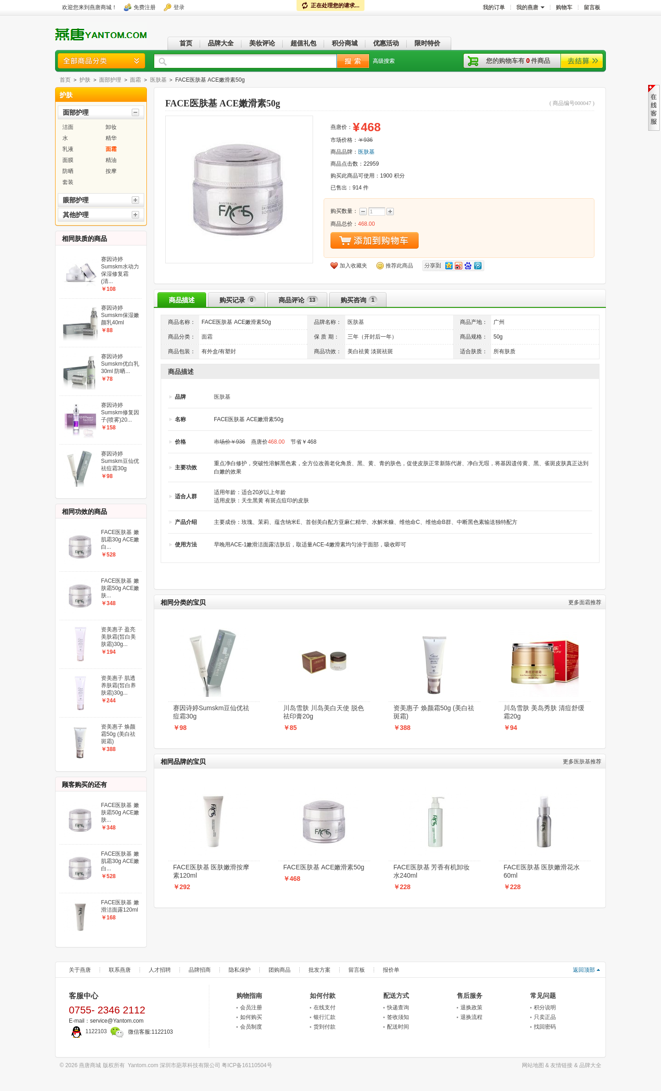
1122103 (88, 1031)
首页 (65, 80)
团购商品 (280, 970)
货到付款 (325, 1027)
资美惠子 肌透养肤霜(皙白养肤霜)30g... (118, 685)
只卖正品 (545, 1017)
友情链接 (561, 1065)
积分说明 (545, 1007)
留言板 (356, 970)
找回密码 (545, 1027)
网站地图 (533, 1065)
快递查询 (398, 1007)
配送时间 (398, 1027)
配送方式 (396, 995)
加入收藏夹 (353, 265)
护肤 (84, 80)
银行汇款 (325, 1017)
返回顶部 (584, 970)
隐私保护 (240, 970)
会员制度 (251, 1027)
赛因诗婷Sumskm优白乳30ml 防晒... (120, 363)
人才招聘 (160, 970)
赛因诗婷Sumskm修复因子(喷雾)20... (120, 412)
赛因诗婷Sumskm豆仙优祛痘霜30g (211, 712)
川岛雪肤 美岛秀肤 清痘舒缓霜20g (544, 712)
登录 (179, 7)
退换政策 (471, 1007)
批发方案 (319, 970)
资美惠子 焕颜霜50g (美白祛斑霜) (433, 712)
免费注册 (145, 7)
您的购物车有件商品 (518, 60)
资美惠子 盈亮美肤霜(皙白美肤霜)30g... (118, 636)
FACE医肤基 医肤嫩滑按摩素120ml (211, 871)
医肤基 (158, 80)
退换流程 (471, 1017)
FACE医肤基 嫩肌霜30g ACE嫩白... (120, 539)
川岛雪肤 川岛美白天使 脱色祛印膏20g (323, 712)
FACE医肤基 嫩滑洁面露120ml (120, 906)
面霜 (135, 80)
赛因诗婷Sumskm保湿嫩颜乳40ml (120, 315)
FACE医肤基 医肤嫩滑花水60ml (542, 871)
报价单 (391, 970)
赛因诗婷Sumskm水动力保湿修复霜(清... (120, 270)
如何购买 (251, 1017)
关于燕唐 (80, 970)
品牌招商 (200, 970)
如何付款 (323, 995)
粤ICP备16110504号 (247, 1065)
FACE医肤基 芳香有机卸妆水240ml (431, 871)
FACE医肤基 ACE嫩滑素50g (323, 867)
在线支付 (325, 1007)
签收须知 (398, 1017)
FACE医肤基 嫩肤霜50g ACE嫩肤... (120, 588)
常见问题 (543, 995)
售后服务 (469, 995)
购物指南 (249, 995)
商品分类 (101, 60)
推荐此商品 (399, 265)
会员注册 (251, 1007)
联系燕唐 (120, 970)
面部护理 (110, 80)
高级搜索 (384, 61)
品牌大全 (590, 1065)
